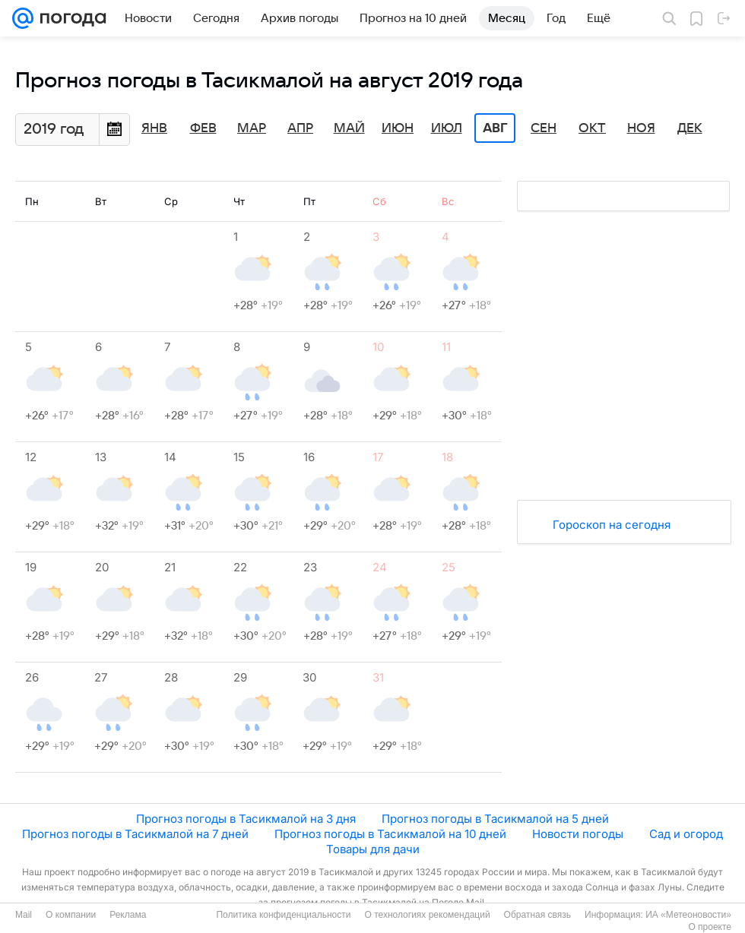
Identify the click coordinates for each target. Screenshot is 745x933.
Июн (398, 128)
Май (349, 128)
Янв (154, 128)
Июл (446, 128)
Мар (251, 128)
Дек (689, 128)
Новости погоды (577, 834)
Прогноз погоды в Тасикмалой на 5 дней (495, 818)
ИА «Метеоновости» (688, 914)
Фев (203, 128)
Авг (495, 128)
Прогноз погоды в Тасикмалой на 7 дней (135, 834)
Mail (23, 914)
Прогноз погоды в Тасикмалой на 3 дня (246, 818)
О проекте (709, 927)
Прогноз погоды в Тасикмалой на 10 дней (390, 834)
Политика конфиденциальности (283, 914)
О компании (71, 914)
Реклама (127, 914)
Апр (300, 128)
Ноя (641, 128)
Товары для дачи (373, 849)
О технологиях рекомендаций (427, 914)
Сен (543, 128)
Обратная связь (537, 914)
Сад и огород (686, 834)
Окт (592, 128)
